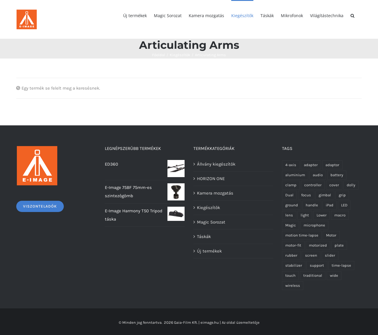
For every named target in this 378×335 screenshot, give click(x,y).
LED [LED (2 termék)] (344, 205)
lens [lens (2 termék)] (289, 215)
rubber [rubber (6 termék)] (291, 255)
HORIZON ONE (211, 178)
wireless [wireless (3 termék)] (292, 285)
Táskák (204, 236)
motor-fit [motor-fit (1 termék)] (293, 245)
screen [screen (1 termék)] (311, 255)
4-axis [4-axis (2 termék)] (290, 165)
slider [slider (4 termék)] (330, 255)
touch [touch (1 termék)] (290, 275)
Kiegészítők (208, 207)
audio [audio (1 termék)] (318, 175)
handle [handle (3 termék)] (312, 205)
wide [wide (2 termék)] (334, 275)
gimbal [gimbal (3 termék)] (325, 195)
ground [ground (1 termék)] (291, 205)
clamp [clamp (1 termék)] (290, 185)
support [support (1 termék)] (317, 265)
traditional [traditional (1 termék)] (312, 275)
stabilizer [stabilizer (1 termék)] (293, 265)
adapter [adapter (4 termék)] (311, 165)
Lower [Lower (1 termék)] (322, 215)
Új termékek (209, 251)
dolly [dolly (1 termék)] (351, 185)
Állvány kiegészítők (216, 164)
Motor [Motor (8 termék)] (331, 235)
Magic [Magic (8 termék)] (290, 225)
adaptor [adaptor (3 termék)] (332, 165)
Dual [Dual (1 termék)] (289, 195)
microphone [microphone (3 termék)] (314, 225)
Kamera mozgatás (215, 193)
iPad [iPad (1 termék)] (329, 205)
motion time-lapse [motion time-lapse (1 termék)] (301, 235)
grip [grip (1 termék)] (342, 195)
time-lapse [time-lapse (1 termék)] (341, 265)
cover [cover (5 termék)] (334, 185)
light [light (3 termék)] (305, 215)
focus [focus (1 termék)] (306, 195)
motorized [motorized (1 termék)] (318, 245)
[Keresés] (353, 15)
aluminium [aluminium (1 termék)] (295, 175)
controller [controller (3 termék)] (313, 185)
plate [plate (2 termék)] (339, 245)
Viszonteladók (40, 206)
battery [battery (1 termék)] (336, 175)
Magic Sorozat (211, 222)
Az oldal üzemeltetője (241, 322)
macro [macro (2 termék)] (340, 215)
